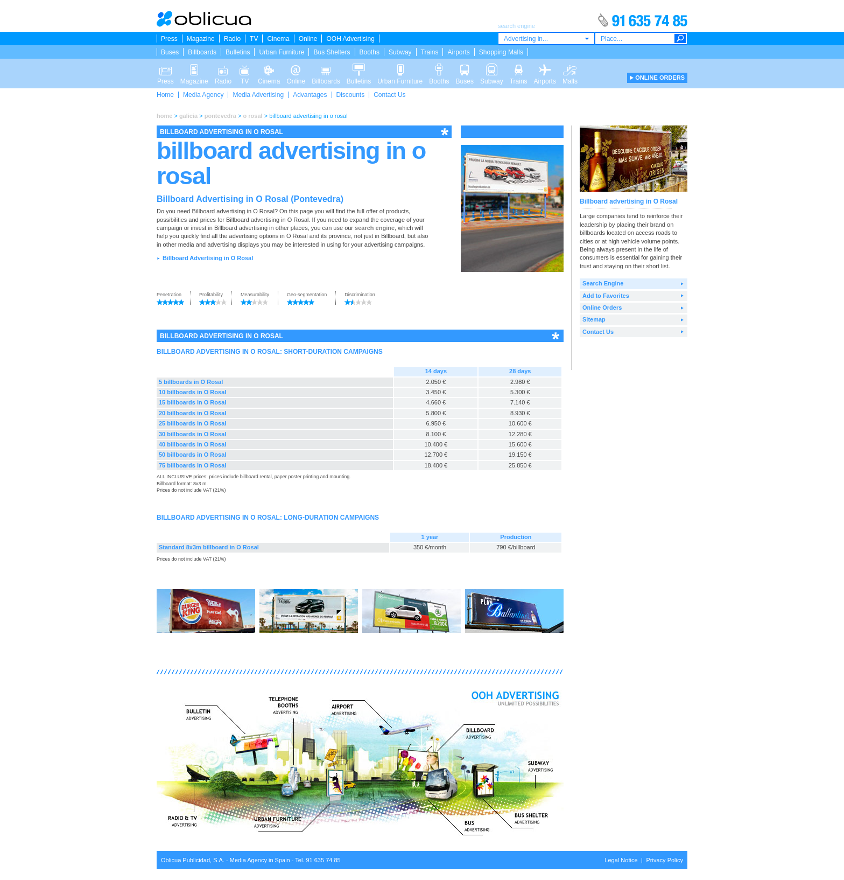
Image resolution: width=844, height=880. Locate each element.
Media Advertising (258, 95)
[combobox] (546, 38)
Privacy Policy (664, 860)
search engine (375, 228)
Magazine (201, 39)
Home (165, 95)
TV (254, 39)
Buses (170, 52)
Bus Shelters (331, 52)
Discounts (350, 95)
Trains (430, 52)
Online (308, 39)
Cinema (278, 39)
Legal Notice (620, 860)
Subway (400, 52)
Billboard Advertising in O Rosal (208, 258)
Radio (232, 39)
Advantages (310, 95)
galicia (188, 116)
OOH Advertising (350, 39)
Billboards (202, 52)
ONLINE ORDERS (660, 77)
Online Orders (602, 307)
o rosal (253, 116)
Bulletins (238, 52)
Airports (458, 52)
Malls (570, 69)
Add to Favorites (605, 295)
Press (169, 39)
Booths (369, 52)
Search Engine (602, 283)
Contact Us (389, 95)
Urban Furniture (281, 52)
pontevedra (220, 116)
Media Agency (203, 95)
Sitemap (594, 319)
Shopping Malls (501, 52)
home (164, 116)
